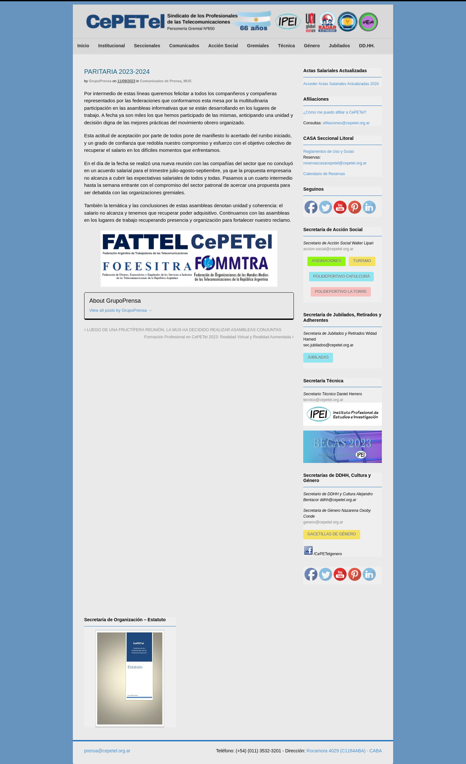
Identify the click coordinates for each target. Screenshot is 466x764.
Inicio (83, 45)
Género (312, 45)
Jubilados (339, 45)
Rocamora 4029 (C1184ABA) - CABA (344, 750)
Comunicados (184, 45)
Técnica (286, 45)
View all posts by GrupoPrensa (120, 310)
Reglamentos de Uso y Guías (328, 151)
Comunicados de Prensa (161, 81)
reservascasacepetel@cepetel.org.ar (335, 163)
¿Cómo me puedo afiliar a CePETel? (334, 112)
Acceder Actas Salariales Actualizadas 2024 (341, 84)
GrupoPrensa (100, 81)
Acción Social (223, 45)
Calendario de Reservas (324, 174)
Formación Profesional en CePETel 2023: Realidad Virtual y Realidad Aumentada (219, 337)
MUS (187, 81)
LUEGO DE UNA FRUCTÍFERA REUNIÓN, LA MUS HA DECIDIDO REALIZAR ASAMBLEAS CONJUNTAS (182, 330)
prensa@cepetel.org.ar (107, 750)
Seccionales (147, 45)
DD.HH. (367, 45)
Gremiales (258, 45)
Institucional (111, 45)
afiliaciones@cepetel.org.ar (346, 123)
